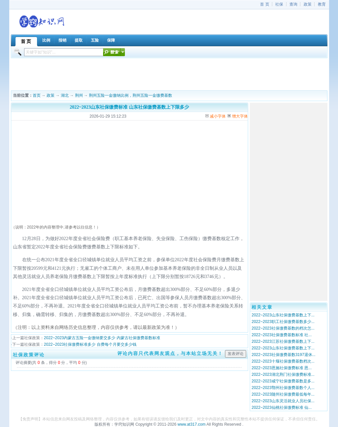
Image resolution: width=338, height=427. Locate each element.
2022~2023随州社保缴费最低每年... (283, 394)
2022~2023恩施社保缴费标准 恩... (282, 368)
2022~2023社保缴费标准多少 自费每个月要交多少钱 (90, 344)
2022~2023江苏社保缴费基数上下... (283, 341)
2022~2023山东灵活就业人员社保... (283, 401)
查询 (293, 4)
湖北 (65, 95)
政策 (308, 4)
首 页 (264, 4)
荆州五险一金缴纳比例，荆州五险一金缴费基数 (130, 95)
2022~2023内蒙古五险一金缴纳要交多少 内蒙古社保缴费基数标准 (102, 338)
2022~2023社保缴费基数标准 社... (282, 335)
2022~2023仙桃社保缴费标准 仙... (282, 407)
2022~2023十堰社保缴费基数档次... (283, 361)
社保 (279, 4)
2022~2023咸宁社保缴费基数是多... (283, 381)
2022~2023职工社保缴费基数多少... (283, 321)
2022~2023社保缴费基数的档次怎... (283, 328)
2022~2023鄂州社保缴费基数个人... (283, 387)
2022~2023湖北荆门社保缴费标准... (283, 374)
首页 (37, 95)
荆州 (79, 95)
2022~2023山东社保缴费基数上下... (283, 315)
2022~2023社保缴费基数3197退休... (284, 354)
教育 (322, 4)
